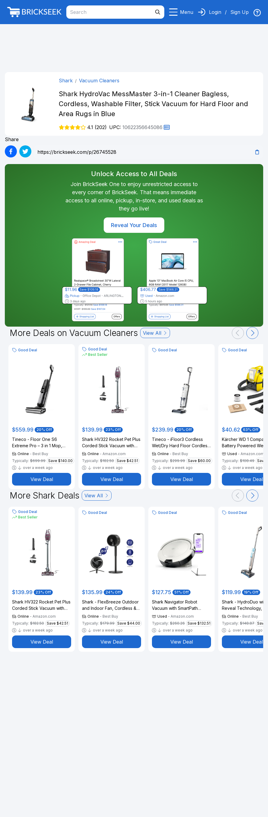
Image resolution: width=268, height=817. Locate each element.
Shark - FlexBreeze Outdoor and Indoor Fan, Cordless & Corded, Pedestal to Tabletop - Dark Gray (110, 605)
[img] (257, 12)
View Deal (41, 479)
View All (155, 333)
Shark (66, 81)
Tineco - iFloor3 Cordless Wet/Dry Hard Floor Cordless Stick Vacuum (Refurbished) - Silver (181, 443)
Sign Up (239, 12)
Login (215, 12)
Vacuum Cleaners (99, 81)
